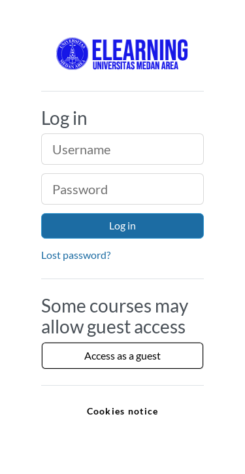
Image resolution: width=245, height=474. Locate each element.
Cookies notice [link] (123, 410)
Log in (122, 225)
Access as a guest (122, 355)
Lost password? (75, 254)
